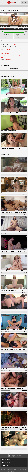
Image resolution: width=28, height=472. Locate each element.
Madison (8, 351)
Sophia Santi (10, 429)
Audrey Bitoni (4, 331)
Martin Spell (7, 390)
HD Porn (19, 55)
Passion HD (24, 292)
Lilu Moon (9, 311)
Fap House (25, 253)
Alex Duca (3, 233)
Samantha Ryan (4, 429)
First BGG (25, 272)
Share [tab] (6, 38)
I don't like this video (26, 31)
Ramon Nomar (8, 175)
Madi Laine (8, 370)
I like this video (2, 31)
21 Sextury (25, 311)
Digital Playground (23, 429)
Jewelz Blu (3, 409)
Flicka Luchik (3, 272)
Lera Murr (3, 390)
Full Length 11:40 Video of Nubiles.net (14, 28)
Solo (9, 53)
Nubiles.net (8, 49)
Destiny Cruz (3, 253)
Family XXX (25, 175)
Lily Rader (3, 292)
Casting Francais (23, 233)
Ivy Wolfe (3, 175)
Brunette (15, 52)
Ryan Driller (8, 253)
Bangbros (25, 194)
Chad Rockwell (4, 311)
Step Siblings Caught (23, 409)
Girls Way (25, 370)
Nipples (22, 52)
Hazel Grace (3, 370)
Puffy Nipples (10, 52)
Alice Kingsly (8, 272)
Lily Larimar (8, 409)
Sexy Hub (25, 214)
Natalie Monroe (9, 59)
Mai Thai (3, 214)
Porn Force (24, 390)
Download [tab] (20, 38)
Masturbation (4, 53)
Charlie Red (7, 214)
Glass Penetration (13, 44)
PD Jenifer (7, 233)
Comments (7, 65)
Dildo (19, 52)
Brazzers (25, 331)
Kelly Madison (4, 351)
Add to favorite (20, 35)
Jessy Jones (9, 331)
